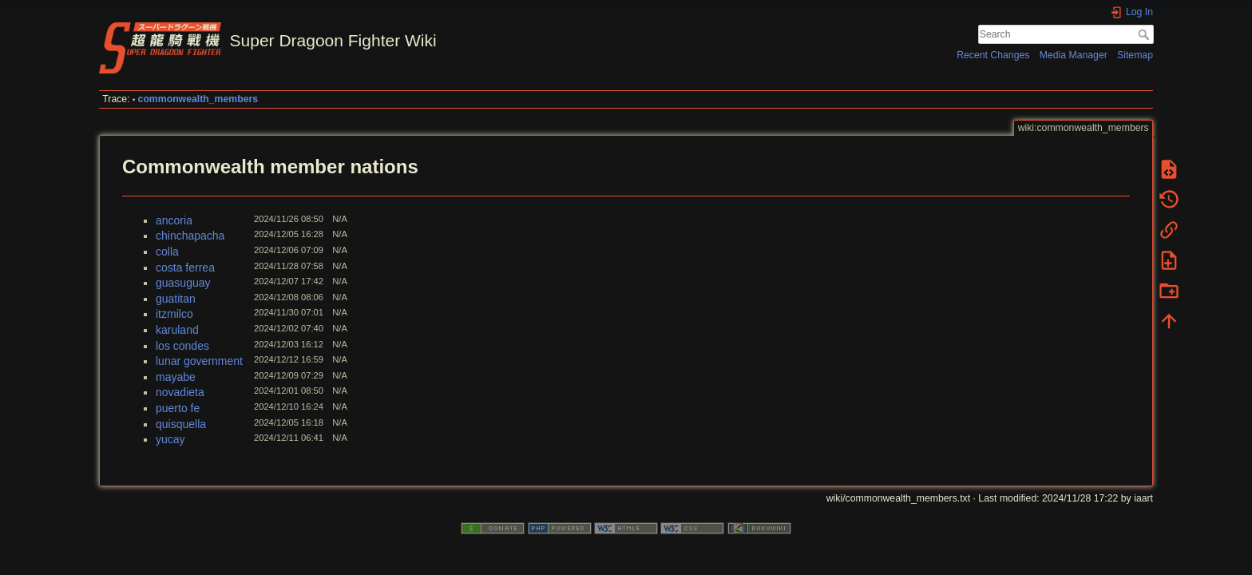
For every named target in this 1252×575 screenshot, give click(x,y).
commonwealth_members (198, 99)
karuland (177, 329)
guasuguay (183, 282)
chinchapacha (190, 235)
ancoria (174, 220)
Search (1145, 34)
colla (167, 251)
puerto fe (178, 408)
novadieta (180, 392)
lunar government (199, 361)
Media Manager (1073, 55)
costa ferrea (185, 267)
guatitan (176, 298)
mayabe (176, 377)
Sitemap (1135, 55)
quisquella (181, 424)
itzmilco (174, 313)
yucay (170, 439)
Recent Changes (993, 55)
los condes (182, 345)
